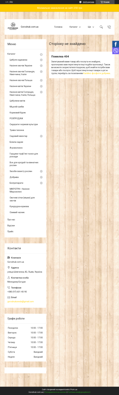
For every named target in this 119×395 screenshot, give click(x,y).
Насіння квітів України (20, 86)
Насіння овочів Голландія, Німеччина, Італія (22, 73)
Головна (58, 27)
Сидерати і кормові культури (24, 124)
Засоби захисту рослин (21, 171)
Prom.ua (73, 389)
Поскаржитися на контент (55, 392)
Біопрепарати (16, 183)
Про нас (11, 219)
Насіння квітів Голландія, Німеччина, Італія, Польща (22, 93)
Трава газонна (17, 130)
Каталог (74, 27)
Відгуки (11, 225)
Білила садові (16, 142)
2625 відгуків (88, 2)
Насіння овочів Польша (21, 80)
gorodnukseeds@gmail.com (20, 301)
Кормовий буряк (18, 112)
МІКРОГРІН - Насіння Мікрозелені (19, 190)
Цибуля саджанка (18, 60)
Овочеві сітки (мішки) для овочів (22, 199)
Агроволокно (16, 148)
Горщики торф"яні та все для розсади (24, 155)
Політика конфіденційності (79, 392)
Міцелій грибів (17, 107)
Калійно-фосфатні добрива (96, 73)
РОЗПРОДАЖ (16, 118)
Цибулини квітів (17, 101)
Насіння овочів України (21, 65)
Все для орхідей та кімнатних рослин (24, 164)
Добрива (14, 177)
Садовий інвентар (18, 136)
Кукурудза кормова (19, 206)
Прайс (10, 231)
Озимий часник (17, 212)
